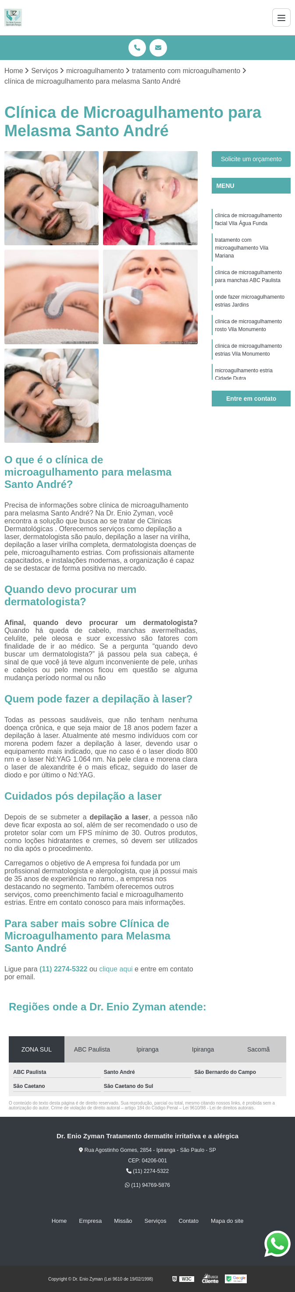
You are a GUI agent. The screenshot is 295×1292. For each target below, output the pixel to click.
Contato (188, 1221)
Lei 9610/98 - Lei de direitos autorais (218, 1107)
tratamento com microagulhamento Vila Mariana (241, 248)
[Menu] (281, 17)
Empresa (90, 1221)
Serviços (156, 1221)
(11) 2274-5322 (64, 969)
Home (59, 1221)
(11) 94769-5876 (147, 1185)
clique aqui (116, 969)
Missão (123, 1221)
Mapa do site (227, 1221)
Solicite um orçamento (251, 158)
